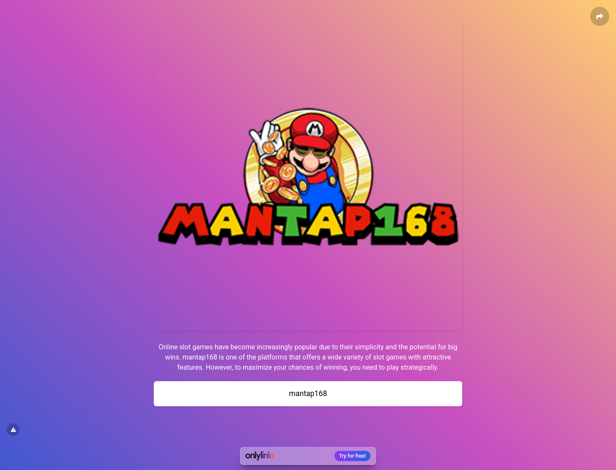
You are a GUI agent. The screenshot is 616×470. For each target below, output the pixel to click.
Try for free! (352, 456)
